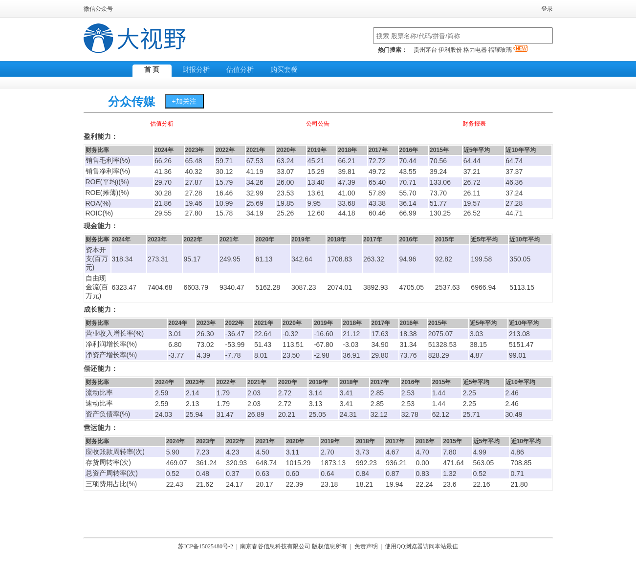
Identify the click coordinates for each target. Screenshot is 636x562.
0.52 (172, 473)
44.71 (514, 213)
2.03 (254, 393)
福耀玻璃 (507, 49)
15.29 (316, 171)
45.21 (316, 161)
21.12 (351, 334)
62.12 (440, 414)
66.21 (346, 161)
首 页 (152, 69)
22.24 (424, 484)
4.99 (479, 452)
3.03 (476, 334)
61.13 (263, 259)
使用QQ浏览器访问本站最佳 (421, 546)
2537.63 (447, 287)
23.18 (329, 484)
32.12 (379, 414)
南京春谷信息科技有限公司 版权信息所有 (293, 546)
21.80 (519, 484)
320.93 (236, 463)
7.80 (449, 452)
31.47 (225, 414)
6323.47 (124, 287)
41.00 (346, 193)
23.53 (285, 193)
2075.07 (440, 334)
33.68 (346, 203)
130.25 (440, 213)
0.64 (327, 473)
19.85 (285, 203)
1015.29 (298, 463)
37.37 (514, 171)
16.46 (224, 193)
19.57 (472, 203)
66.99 (408, 213)
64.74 (514, 161)
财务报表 (474, 123)
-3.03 (350, 344)
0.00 (422, 463)
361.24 (206, 463)
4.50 (262, 452)
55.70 (408, 193)
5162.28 (267, 287)
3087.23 (303, 287)
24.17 (234, 484)
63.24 (285, 161)
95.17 (191, 259)
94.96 (407, 259)
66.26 (163, 161)
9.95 (314, 203)
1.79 (223, 393)
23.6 (449, 484)
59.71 (224, 161)
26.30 (205, 334)
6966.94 (483, 287)
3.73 (362, 452)
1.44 (438, 393)
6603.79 (195, 287)
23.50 (291, 355)
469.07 (176, 463)
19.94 (394, 484)
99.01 (517, 355)
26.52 (472, 213)
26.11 (472, 193)
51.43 (262, 344)
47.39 (346, 182)
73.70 (438, 193)
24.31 (348, 414)
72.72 (377, 161)
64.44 (472, 161)
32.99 (254, 193)
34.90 (379, 344)
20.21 (286, 414)
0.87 (392, 473)
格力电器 (475, 49)
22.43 (174, 484)
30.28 (163, 193)
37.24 (514, 193)
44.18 (346, 213)
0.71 (517, 473)
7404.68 (160, 287)
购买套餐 (284, 69)
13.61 (316, 193)
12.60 (316, 213)
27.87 (193, 182)
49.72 (377, 171)
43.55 (408, 171)
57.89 (377, 193)
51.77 (438, 203)
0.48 (202, 473)
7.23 (202, 452)
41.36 (163, 171)
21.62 (204, 484)
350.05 (519, 259)
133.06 (440, 182)
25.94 (194, 414)
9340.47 (231, 287)
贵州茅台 (425, 49)
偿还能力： (101, 368)
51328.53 (442, 344)
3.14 (315, 393)
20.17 (264, 484)
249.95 (230, 259)
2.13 (192, 404)
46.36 (514, 182)
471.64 (453, 463)
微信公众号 (98, 8)
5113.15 (521, 287)
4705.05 (411, 287)
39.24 (438, 171)
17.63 (379, 334)
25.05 (317, 414)
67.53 (254, 161)
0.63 (262, 473)
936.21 (396, 463)
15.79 (224, 182)
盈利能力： (101, 136)
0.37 (232, 473)
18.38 (408, 334)
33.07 (285, 171)
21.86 (163, 203)
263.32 (373, 259)
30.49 (514, 414)
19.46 (193, 203)
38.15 (478, 344)
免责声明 (366, 546)
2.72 (284, 393)
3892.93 (375, 287)
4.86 (517, 452)
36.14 (408, 203)
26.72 (472, 182)
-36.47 (235, 334)
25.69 (254, 203)
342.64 (301, 259)
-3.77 (176, 355)
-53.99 (235, 344)
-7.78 (233, 355)
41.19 (254, 171)
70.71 (408, 182)
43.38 (377, 203)
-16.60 (323, 334)
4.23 (232, 452)
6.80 (174, 344)
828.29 (438, 355)
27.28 (193, 193)
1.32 (449, 473)
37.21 (472, 171)
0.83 (422, 473)
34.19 (254, 213)
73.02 (205, 344)
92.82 (443, 259)
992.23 (366, 463)
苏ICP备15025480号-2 (205, 546)
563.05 (483, 463)
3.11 (292, 452)
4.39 (203, 355)
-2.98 (321, 355)
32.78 (409, 414)
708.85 (521, 463)
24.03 (163, 414)
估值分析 (240, 69)
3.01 (174, 334)
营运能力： (101, 428)
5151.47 (521, 344)
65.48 (193, 161)
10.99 (224, 203)
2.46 (512, 393)
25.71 (471, 414)
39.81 (346, 171)
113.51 (293, 344)
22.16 (481, 484)
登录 (547, 8)
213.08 (519, 334)
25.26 (285, 213)
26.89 (255, 414)
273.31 (158, 259)
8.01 (260, 355)
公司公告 (317, 123)
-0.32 (290, 334)
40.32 (193, 171)
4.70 (422, 452)
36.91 (351, 355)
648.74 (266, 463)
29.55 (163, 213)
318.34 (122, 259)
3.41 (346, 393)
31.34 (408, 344)
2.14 (192, 393)
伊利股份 (450, 49)
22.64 (262, 334)
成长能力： (101, 309)
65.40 (377, 182)
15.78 (224, 213)
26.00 (285, 182)
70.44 (408, 161)
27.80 (193, 213)
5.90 (172, 452)
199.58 (481, 259)
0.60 (292, 473)
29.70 (163, 182)
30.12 (224, 171)
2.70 (327, 452)
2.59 (161, 393)
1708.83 (339, 259)
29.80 (379, 355)
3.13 (315, 404)
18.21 (364, 484)
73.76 (408, 355)
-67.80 (323, 344)
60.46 (377, 213)
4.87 (476, 355)
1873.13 (333, 463)
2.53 (408, 393)
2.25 (469, 393)
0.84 (362, 473)
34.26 (254, 182)
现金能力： (101, 226)
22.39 (294, 484)
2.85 (377, 393)
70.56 (438, 161)
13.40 (316, 182)
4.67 (392, 452)
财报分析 (196, 69)
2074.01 (339, 287)
